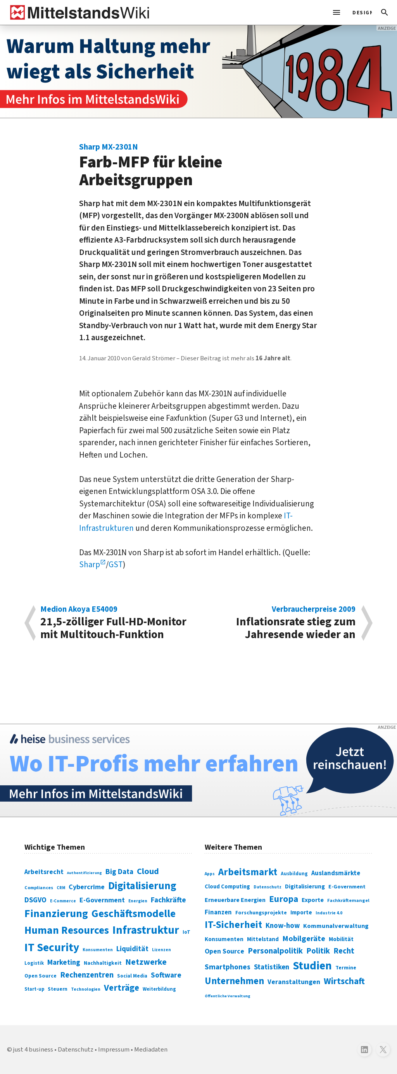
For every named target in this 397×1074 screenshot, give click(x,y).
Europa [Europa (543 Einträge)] (283, 899)
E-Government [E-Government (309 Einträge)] (347, 887)
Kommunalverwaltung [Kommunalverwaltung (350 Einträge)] (336, 926)
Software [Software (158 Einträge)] (166, 975)
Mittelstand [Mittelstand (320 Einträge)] (263, 939)
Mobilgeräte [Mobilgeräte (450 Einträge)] (303, 938)
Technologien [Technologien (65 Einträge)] (85, 989)
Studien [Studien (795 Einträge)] (312, 966)
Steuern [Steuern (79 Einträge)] (57, 989)
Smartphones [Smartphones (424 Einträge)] (227, 967)
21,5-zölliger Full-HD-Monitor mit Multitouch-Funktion (115, 623)
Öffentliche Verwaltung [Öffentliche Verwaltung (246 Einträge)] (227, 996)
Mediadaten (150, 1049)
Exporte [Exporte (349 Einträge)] (313, 900)
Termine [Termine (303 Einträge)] (345, 968)
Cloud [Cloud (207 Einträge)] (148, 871)
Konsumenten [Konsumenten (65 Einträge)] (98, 950)
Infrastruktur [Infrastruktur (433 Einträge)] (145, 930)
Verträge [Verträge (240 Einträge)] (121, 987)
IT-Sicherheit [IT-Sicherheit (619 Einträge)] (233, 925)
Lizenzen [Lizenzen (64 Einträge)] (161, 950)
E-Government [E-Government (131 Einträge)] (102, 900)
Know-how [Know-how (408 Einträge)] (283, 926)
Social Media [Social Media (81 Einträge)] (132, 975)
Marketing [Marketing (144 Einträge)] (63, 962)
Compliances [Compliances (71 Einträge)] (38, 887)
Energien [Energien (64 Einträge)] (137, 901)
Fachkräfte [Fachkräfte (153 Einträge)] (168, 900)
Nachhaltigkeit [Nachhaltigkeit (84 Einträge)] (103, 963)
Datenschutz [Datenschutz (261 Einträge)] (267, 887)
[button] (384, 12)
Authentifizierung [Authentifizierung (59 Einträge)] (84, 873)
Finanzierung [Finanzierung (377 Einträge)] (56, 913)
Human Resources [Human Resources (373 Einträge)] (66, 930)
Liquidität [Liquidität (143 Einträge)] (132, 949)
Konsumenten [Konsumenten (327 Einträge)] (224, 939)
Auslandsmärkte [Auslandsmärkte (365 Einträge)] (335, 873)
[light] (359, 12)
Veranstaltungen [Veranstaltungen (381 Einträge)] (294, 982)
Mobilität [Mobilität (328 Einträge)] (341, 939)
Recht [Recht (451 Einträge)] (343, 951)
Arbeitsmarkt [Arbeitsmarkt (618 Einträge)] (247, 872)
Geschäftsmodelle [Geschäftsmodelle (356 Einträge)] (133, 913)
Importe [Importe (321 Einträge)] (301, 913)
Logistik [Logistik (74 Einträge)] (34, 963)
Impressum (113, 1049)
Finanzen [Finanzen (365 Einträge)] (218, 912)
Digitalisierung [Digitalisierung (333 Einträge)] (305, 886)
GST (116, 564)
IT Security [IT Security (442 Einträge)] (51, 948)
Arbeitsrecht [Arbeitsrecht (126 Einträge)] (44, 872)
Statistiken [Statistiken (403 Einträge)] (271, 967)
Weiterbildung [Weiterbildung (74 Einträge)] (159, 989)
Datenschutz (75, 1049)
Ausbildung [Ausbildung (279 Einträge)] (294, 873)
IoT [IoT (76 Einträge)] (186, 932)
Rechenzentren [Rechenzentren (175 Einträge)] (87, 975)
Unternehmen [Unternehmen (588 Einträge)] (234, 981)
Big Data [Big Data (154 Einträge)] (119, 871)
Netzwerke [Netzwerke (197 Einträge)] (146, 962)
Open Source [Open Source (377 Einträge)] (224, 951)
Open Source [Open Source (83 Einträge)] (40, 975)
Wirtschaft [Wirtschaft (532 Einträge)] (344, 981)
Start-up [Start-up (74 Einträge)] (34, 989)
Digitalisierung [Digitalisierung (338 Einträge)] (142, 886)
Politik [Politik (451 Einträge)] (318, 951)
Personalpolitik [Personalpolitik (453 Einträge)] (275, 951)
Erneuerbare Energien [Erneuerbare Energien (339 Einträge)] (235, 900)
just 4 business (33, 1049)
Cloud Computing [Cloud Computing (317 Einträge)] (227, 887)
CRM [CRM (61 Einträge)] (61, 888)
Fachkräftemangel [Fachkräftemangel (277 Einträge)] (348, 900)
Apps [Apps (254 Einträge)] (210, 874)
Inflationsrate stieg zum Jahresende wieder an (281, 623)
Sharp (89, 564)
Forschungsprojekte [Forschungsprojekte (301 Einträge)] (261, 913)
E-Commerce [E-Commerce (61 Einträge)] (63, 901)
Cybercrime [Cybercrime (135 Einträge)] (87, 887)
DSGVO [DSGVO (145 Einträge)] (35, 900)
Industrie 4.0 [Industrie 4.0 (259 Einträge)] (329, 913)
